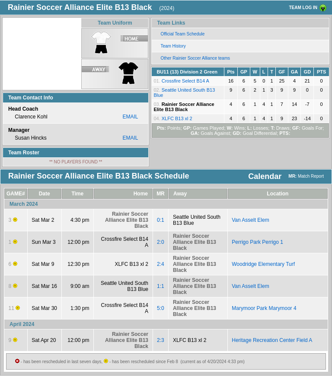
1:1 (160, 286)
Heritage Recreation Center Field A (272, 340)
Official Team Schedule (182, 34)
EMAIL (130, 117)
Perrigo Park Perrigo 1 (257, 242)
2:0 (160, 242)
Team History (172, 46)
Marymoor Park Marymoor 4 (264, 308)
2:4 (160, 264)
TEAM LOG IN (303, 7)
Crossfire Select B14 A (185, 80)
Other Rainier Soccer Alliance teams (195, 58)
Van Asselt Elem (250, 220)
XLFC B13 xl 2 (177, 118)
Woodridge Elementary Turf (263, 264)
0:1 (160, 220)
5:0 (160, 308)
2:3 (160, 340)
